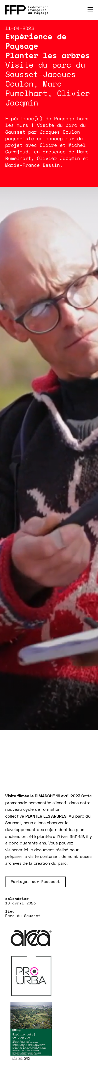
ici (26, 850)
